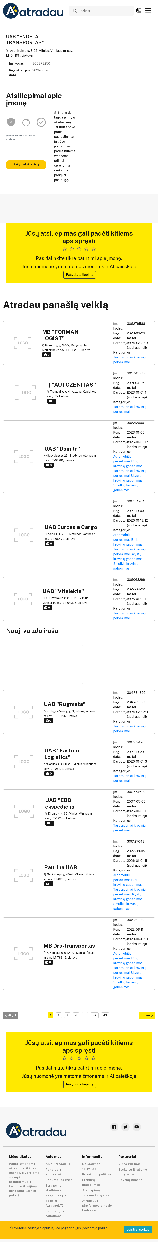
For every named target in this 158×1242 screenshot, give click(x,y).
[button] (148, 10)
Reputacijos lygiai (60, 1180)
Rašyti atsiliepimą (26, 164)
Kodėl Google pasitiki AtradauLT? (56, 1200)
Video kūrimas (129, 1164)
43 (105, 1015)
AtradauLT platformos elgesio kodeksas (97, 1205)
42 (94, 1015)
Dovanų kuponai (130, 1180)
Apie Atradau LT (58, 1164)
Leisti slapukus (138, 1229)
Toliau (147, 1015)
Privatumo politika (96, 1174)
